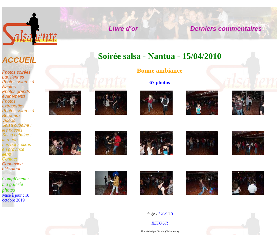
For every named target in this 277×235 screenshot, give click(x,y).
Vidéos (8, 120)
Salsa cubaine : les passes (16, 127)
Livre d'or (123, 28)
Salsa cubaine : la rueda (16, 137)
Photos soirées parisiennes (16, 74)
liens (6, 154)
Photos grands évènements (16, 94)
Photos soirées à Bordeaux (18, 113)
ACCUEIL (19, 60)
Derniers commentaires (226, 28)
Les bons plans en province (16, 147)
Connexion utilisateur (12, 166)
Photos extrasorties (13, 103)
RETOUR (159, 223)
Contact (9, 159)
